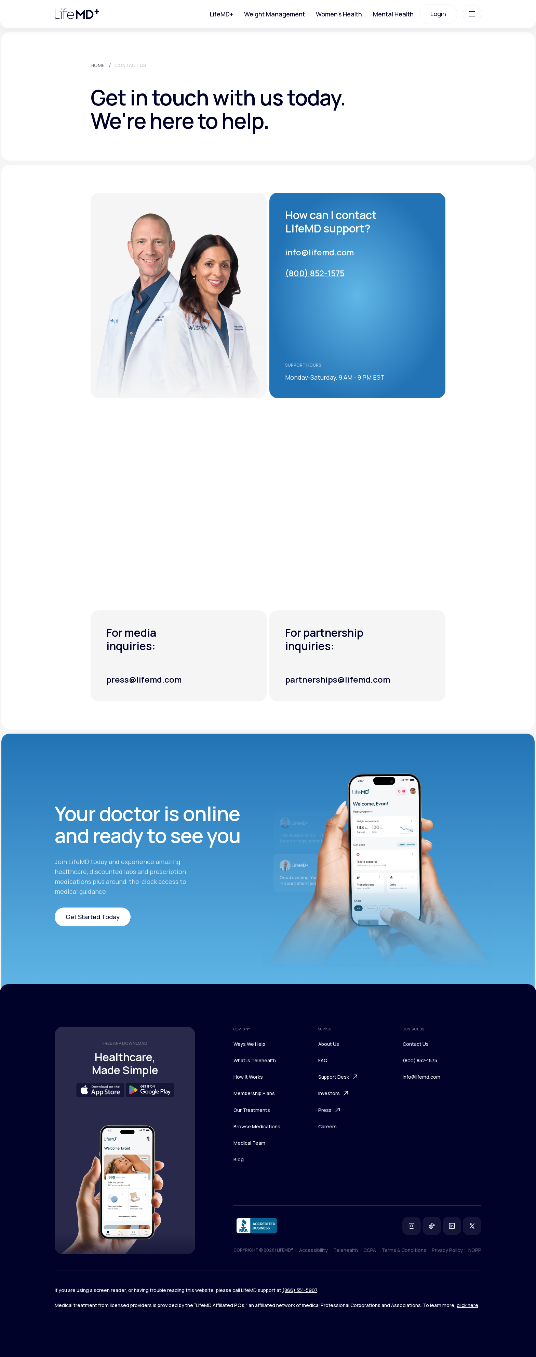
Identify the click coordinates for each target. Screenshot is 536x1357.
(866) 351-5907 (299, 1290)
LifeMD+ (221, 14)
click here (467, 1305)
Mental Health (393, 14)
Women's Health (339, 14)
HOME (98, 65)
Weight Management (274, 14)
